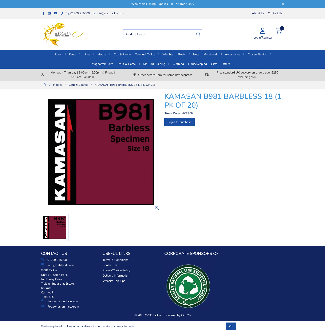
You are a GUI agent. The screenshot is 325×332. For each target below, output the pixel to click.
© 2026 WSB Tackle (147, 315)
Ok (231, 326)
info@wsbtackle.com (108, 13)
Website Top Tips (114, 281)
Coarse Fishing (257, 54)
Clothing (178, 64)
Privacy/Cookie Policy (116, 270)
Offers (226, 64)
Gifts (214, 64)
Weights (167, 54)
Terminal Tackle (145, 54)
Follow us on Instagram (60, 306)
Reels (72, 54)
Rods (58, 54)
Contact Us (275, 13)
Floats (182, 54)
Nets (196, 54)
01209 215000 (78, 13)
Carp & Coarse (78, 85)
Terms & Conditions (115, 260)
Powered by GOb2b (178, 315)
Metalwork (210, 54)
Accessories (232, 54)
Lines (86, 54)
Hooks (102, 54)
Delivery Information (116, 276)
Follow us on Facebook (59, 301)
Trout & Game (126, 64)
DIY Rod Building (154, 64)
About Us (258, 13)
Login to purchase (179, 122)
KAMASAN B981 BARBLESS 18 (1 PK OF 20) (125, 85)
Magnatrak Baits (102, 64)
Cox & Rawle (122, 54)
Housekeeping (197, 64)
